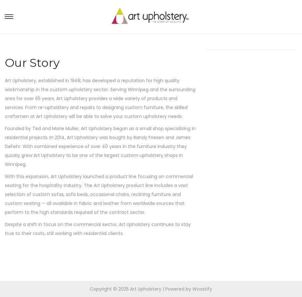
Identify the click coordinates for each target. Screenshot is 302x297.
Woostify (202, 289)
